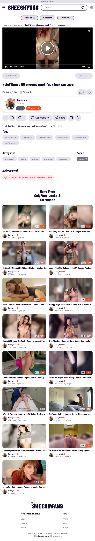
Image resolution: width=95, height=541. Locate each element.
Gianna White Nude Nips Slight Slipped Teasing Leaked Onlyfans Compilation (24, 377)
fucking (23, 159)
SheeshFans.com (43, 536)
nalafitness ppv (62, 137)
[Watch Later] (12, 118)
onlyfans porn (16, 25)
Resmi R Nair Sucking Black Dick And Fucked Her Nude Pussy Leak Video (24, 304)
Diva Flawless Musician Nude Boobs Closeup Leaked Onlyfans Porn (71, 341)
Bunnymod (22, 100)
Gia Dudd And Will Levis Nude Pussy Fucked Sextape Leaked (24, 231)
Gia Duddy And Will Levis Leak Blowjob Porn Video (70, 231)
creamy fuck (48, 159)
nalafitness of (27, 137)
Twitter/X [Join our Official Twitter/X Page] (52, 2)
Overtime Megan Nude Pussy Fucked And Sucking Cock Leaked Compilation (71, 377)
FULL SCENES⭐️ (66, 18)
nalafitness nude (10, 137)
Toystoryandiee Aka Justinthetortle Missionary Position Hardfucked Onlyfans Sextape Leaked (24, 450)
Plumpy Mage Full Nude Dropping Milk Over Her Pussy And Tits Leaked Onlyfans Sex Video (71, 304)
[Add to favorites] (5, 118)
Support (25, 519)
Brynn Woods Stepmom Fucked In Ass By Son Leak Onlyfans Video (24, 487)
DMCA (65, 523)
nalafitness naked (45, 137)
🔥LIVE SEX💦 (29, 18)
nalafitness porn (10, 143)
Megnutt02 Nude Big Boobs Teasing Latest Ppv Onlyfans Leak (24, 341)
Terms (65, 519)
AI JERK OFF (47, 18)
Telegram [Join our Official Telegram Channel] (43, 2)
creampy (35, 159)
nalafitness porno (80, 137)
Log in (23, 527)
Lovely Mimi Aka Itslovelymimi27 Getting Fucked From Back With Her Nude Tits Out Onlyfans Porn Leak (71, 268)
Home (4, 25)
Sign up (24, 523)
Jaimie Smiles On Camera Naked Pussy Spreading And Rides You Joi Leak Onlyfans (71, 450)
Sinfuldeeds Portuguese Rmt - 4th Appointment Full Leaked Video (71, 414)
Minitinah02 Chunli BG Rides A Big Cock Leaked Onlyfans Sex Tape (24, 268)
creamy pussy (63, 159)
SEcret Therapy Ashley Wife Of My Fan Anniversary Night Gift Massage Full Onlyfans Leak (24, 414)
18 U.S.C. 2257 (68, 527)
